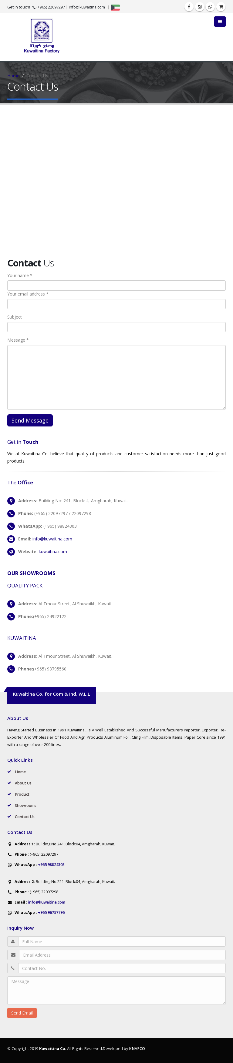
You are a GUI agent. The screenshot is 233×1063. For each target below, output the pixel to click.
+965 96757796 (51, 912)
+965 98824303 (51, 864)
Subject (14, 317)
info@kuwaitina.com (87, 7)
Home (13, 76)
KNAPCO (137, 1048)
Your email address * (28, 294)
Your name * (19, 275)
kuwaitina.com (53, 551)
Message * (18, 340)
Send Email (22, 1013)
